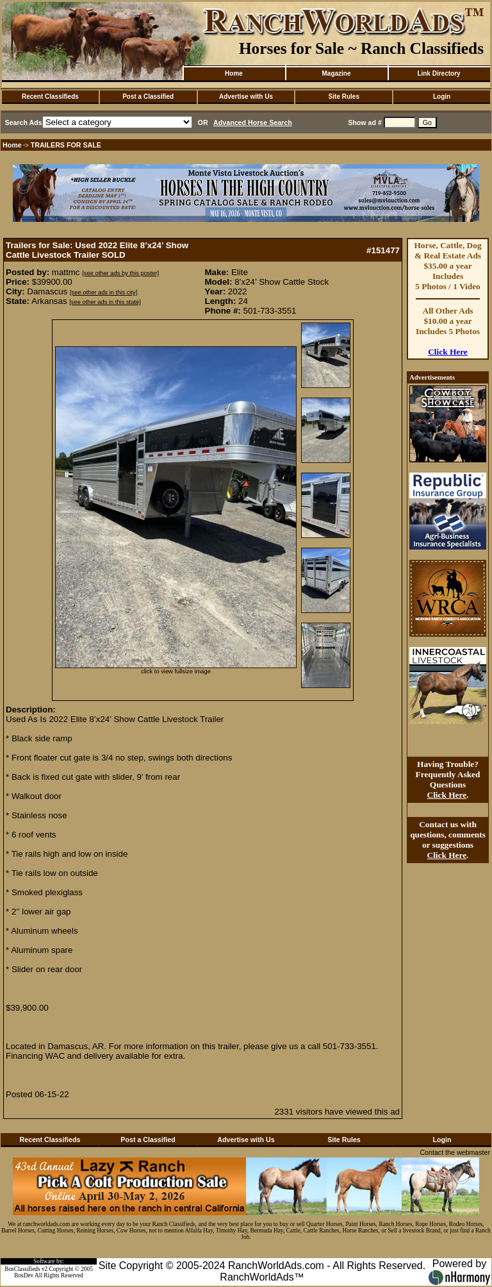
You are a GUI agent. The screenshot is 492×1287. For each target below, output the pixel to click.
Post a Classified (148, 96)
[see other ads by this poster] (120, 273)
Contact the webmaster (455, 1152)
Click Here (448, 352)
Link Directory (438, 73)
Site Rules (344, 96)
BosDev (23, 1275)
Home (234, 73)
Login (441, 96)
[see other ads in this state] (104, 302)
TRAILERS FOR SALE (66, 145)
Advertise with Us (246, 96)
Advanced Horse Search (252, 122)
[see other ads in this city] (103, 292)
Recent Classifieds (50, 96)
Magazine (336, 73)
